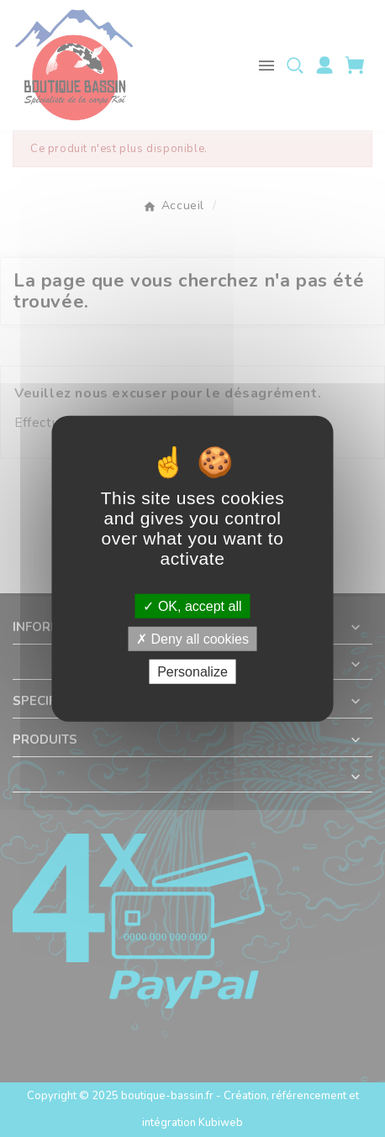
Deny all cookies (192, 638)
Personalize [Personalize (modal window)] (192, 672)
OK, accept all (192, 605)
